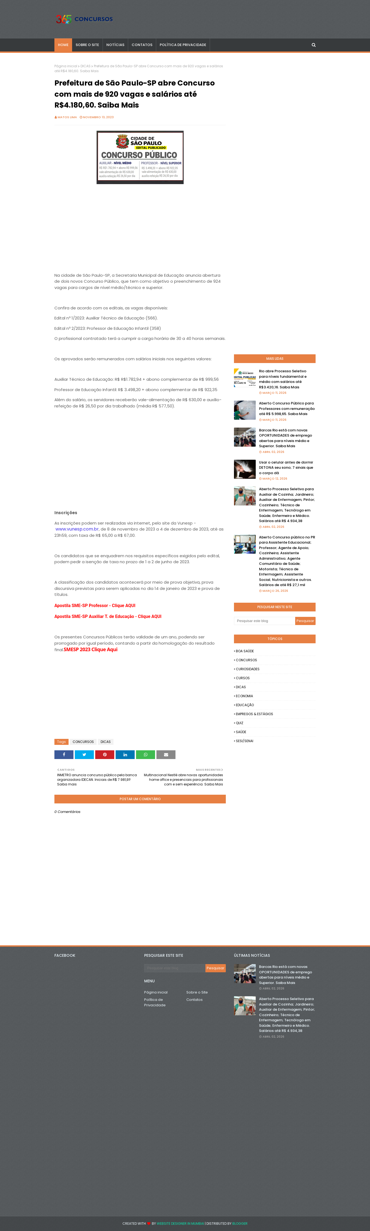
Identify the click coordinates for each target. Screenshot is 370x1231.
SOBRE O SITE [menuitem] (87, 44)
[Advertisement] (140, 224)
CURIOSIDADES (248, 669)
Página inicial (65, 66)
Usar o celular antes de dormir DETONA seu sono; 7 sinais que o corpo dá (286, 468)
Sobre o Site (197, 992)
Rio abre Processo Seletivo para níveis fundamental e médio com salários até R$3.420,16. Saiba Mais (283, 379)
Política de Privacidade (155, 1002)
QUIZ (239, 723)
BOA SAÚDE (245, 651)
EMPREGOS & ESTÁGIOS (254, 714)
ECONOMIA (244, 696)
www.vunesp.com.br (77, 529)
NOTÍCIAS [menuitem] (115, 44)
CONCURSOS (83, 741)
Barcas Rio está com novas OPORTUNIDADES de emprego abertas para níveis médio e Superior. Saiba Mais (285, 438)
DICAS (86, 66)
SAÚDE (241, 732)
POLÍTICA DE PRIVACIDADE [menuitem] (183, 44)
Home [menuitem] (63, 44)
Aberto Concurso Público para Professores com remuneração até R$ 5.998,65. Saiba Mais (287, 408)
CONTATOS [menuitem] (142, 44)
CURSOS (243, 678)
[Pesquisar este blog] (264, 621)
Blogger (240, 1223)
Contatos (194, 999)
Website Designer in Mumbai (180, 1223)
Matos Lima (67, 117)
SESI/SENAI (244, 741)
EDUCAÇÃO (245, 705)
